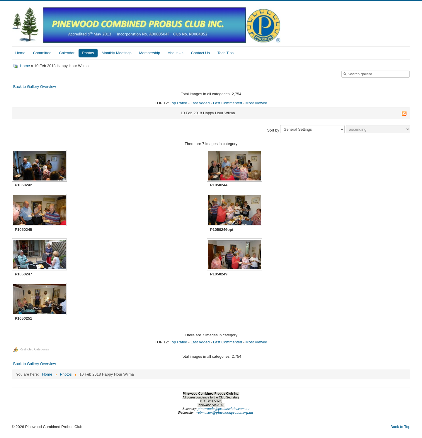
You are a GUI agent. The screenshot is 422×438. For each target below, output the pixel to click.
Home (20, 53)
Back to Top (400, 427)
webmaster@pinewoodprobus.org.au (224, 412)
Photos (88, 53)
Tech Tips (225, 53)
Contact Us (200, 53)
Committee (42, 53)
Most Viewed (256, 103)
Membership (149, 53)
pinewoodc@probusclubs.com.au (223, 408)
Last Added (200, 103)
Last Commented (227, 103)
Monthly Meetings (117, 53)
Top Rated (178, 103)
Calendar (67, 53)
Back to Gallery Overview (34, 86)
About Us (175, 53)
